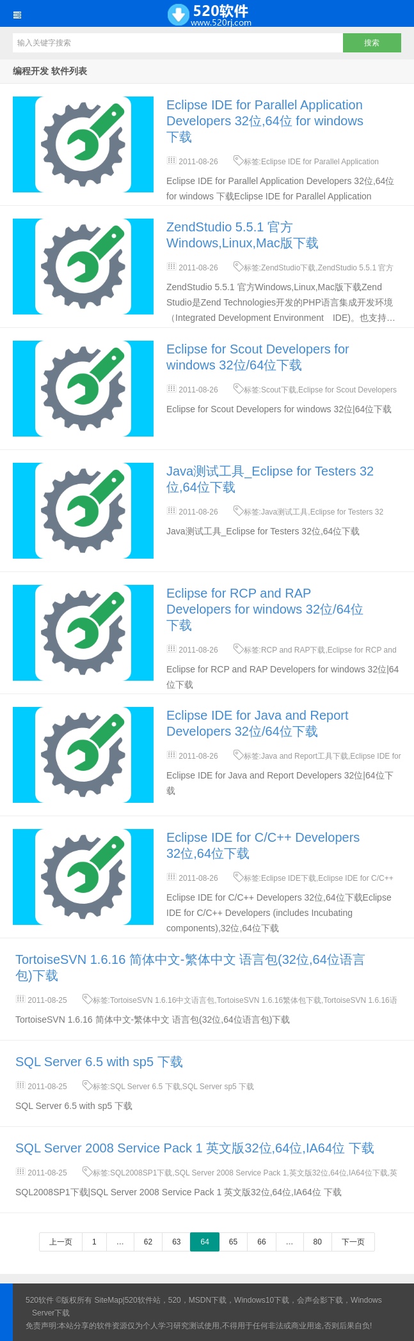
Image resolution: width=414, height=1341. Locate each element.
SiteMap (109, 1300)
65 (233, 1241)
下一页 (353, 1241)
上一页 (60, 1241)
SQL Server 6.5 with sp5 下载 (99, 1062)
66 (261, 1241)
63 (176, 1241)
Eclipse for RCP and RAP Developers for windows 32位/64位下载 (264, 609)
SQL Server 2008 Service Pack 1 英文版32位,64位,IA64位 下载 (194, 1148)
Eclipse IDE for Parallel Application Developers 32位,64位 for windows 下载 (264, 121)
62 (148, 1241)
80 (318, 1241)
